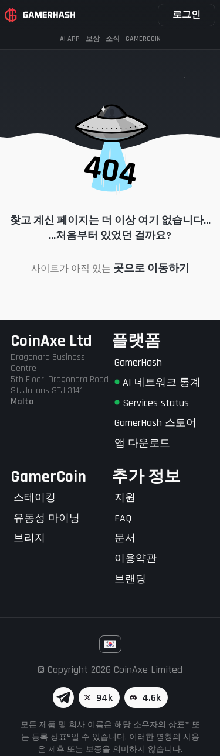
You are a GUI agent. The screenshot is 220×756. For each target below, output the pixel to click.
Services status (151, 403)
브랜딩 (130, 579)
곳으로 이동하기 (151, 268)
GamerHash (138, 362)
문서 (125, 538)
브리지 (29, 538)
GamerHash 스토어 (155, 422)
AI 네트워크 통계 (157, 382)
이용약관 (135, 558)
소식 (113, 39)
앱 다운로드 (142, 443)
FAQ (122, 518)
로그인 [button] (186, 15)
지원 (125, 497)
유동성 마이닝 (46, 518)
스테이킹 (34, 497)
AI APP (70, 39)
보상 (93, 39)
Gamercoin (143, 39)
